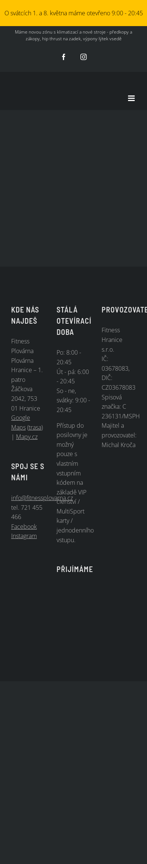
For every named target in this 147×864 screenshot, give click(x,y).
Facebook (24, 526)
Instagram (24, 536)
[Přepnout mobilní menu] (132, 98)
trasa (35, 427)
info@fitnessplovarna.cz (42, 498)
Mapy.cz (27, 437)
